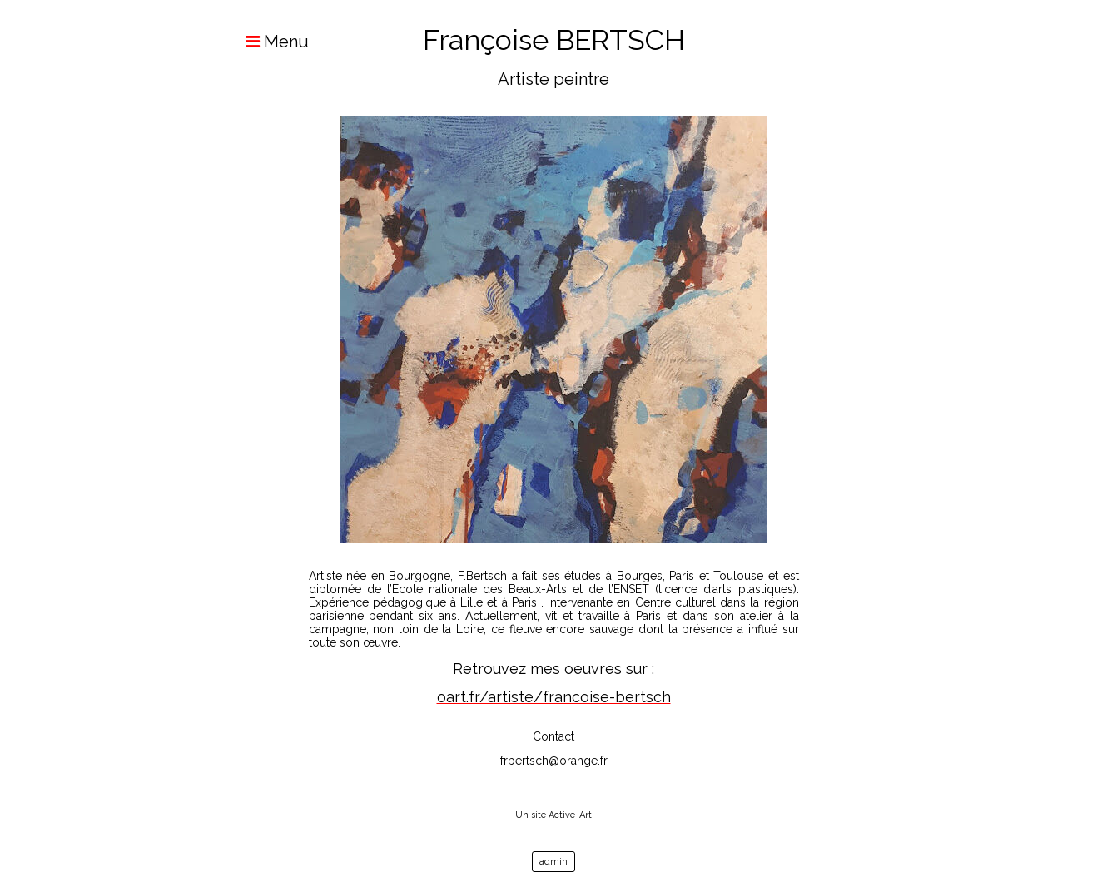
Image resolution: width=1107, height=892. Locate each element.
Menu (269, 42)
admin (553, 861)
